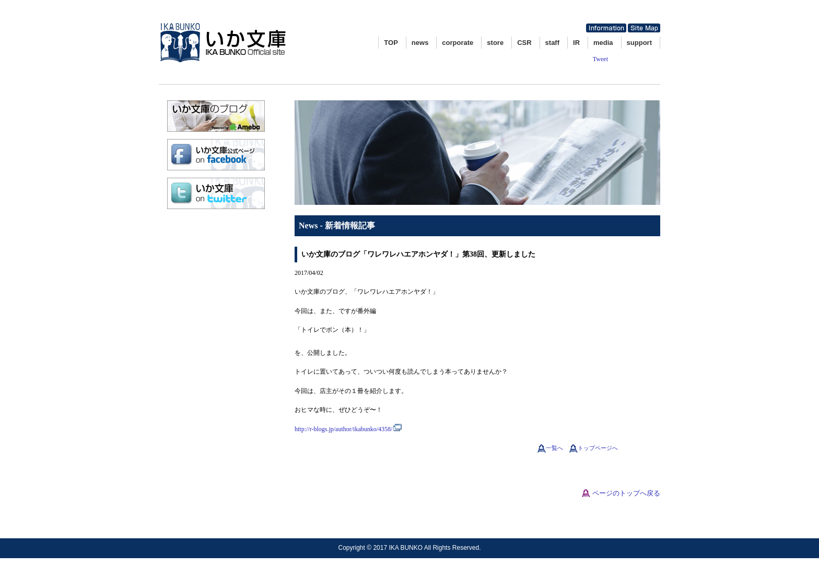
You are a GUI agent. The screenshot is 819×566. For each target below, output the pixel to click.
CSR (524, 43)
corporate (457, 43)
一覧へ (554, 448)
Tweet (600, 59)
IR (576, 43)
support (639, 43)
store (495, 43)
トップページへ (598, 448)
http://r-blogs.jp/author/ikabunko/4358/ (343, 429)
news (420, 43)
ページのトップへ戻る (626, 493)
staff (552, 43)
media (603, 43)
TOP (391, 43)
